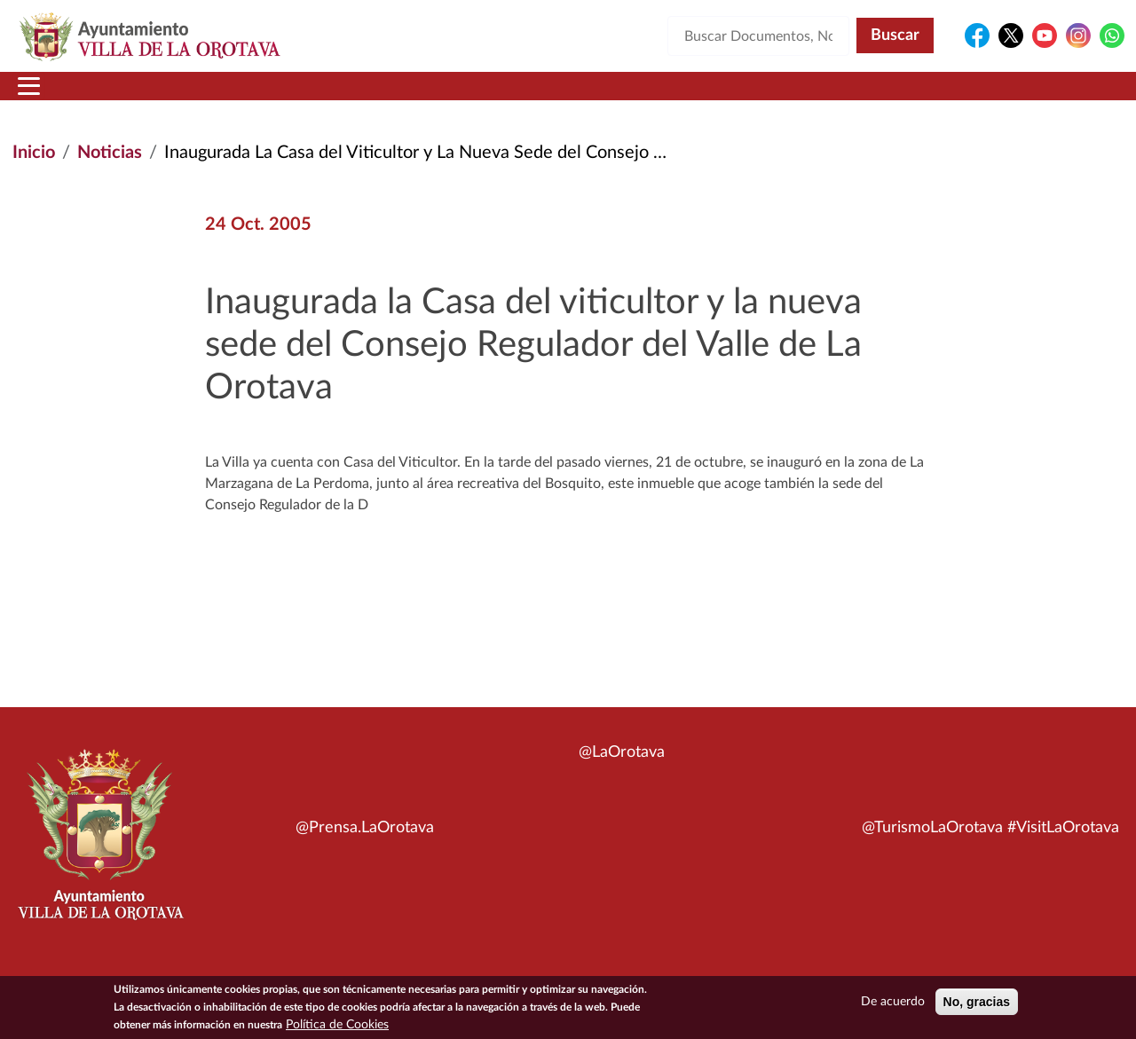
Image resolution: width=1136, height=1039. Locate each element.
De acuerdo (893, 1002)
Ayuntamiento (297, 96)
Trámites (660, 96)
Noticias (109, 174)
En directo (889, 97)
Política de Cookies (337, 1025)
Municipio (149, 96)
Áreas (428, 96)
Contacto (776, 97)
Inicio (46, 97)
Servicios (538, 96)
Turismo (1004, 96)
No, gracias (976, 1002)
